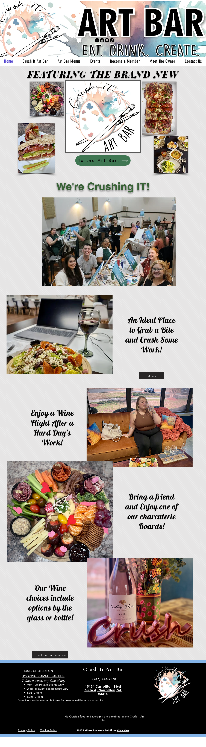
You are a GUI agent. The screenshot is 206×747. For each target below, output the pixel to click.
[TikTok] (112, 40)
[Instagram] (102, 40)
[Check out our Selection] (50, 654)
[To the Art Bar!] (103, 160)
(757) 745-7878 (104, 679)
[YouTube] (107, 40)
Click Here (123, 730)
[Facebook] (97, 40)
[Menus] (151, 375)
